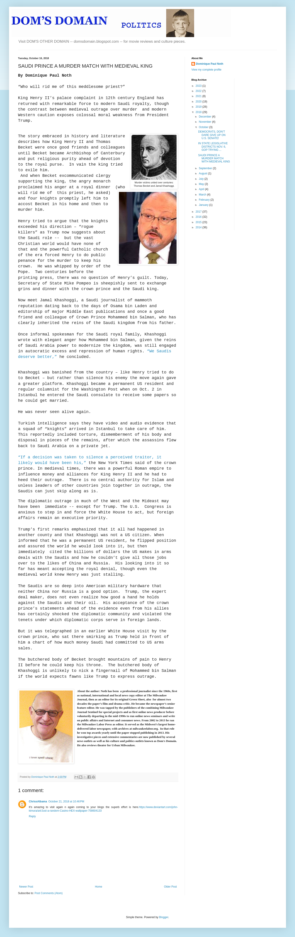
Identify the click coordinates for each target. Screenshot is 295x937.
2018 (199, 112)
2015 (199, 222)
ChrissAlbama (38, 801)
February (204, 199)
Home (98, 886)
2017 (199, 211)
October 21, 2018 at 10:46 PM (66, 801)
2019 (199, 106)
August (203, 173)
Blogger (163, 917)
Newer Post (26, 886)
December (205, 116)
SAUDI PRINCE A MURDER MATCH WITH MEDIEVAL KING (214, 158)
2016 (199, 216)
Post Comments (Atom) (48, 893)
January (204, 204)
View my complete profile (206, 69)
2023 (199, 85)
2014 (199, 227)
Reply (32, 816)
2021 (199, 96)
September (206, 168)
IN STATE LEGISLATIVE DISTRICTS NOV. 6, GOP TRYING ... (213, 146)
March (203, 194)
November (205, 121)
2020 (199, 101)
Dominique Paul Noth (209, 63)
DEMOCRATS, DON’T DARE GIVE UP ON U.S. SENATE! (211, 135)
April (202, 189)
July (201, 178)
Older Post (170, 886)
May (202, 184)
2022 (199, 91)
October (204, 127)
